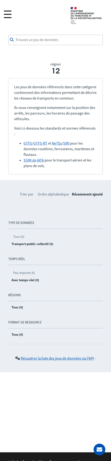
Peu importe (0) (24, 273)
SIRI (66, 143)
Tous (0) (18, 236)
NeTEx (57, 143)
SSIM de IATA (34, 160)
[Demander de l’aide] (99, 449)
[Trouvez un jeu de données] (55, 40)
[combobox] (55, 40)
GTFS (28, 143)
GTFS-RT (40, 143)
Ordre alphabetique (53, 194)
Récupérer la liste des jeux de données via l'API (57, 358)
